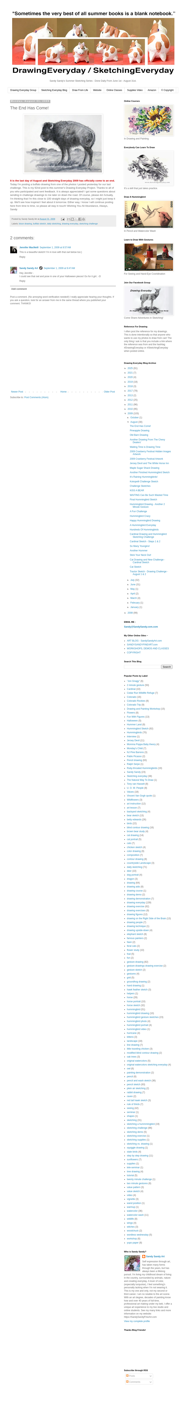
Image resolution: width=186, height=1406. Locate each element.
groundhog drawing (137, 981)
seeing (130, 1108)
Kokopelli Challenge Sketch (144, 481)
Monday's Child (135, 748)
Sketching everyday (137, 776)
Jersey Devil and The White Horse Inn (149, 463)
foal (129, 954)
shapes (130, 1116)
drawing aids (133, 886)
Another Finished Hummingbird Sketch (150, 472)
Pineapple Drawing (139, 430)
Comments (133, 1382)
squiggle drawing (135, 1147)
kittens (130, 1037)
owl (128, 1068)
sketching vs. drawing (138, 1143)
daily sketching (54, 223)
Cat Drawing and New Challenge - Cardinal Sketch (147, 561)
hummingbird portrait (137, 1025)
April (133, 593)
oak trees (131, 1056)
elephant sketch (135, 934)
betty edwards (134, 819)
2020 (130, 377)
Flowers (131, 712)
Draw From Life (80, 90)
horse (130, 997)
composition (133, 855)
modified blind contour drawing (142, 1052)
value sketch (133, 1191)
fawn (129, 942)
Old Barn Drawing (139, 435)
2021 (130, 372)
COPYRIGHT (134, 652)
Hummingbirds (134, 732)
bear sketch (133, 815)
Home (63, 391)
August (134, 422)
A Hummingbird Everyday (143, 525)
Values (130, 791)
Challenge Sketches (140, 486)
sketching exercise (136, 1135)
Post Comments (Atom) (36, 397)
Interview (131, 736)
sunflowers (132, 1159)
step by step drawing (137, 1155)
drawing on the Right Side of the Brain (146, 918)
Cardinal (131, 689)
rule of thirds (133, 1104)
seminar (131, 1112)
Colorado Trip (134, 704)
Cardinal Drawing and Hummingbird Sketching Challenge (148, 535)
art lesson (132, 807)
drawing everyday (70, 223)
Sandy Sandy (134, 772)
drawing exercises (136, 910)
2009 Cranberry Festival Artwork (146, 458)
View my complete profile (137, 1321)
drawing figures (135, 914)
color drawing (134, 851)
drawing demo (134, 894)
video (130, 1195)
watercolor (132, 1211)
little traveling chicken (138, 1048)
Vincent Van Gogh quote (139, 795)
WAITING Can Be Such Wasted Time (149, 495)
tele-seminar (133, 1167)
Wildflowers (133, 799)
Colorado (131, 697)
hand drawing (134, 985)
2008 (130, 612)
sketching (132, 1120)
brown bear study (136, 831)
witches (131, 1226)
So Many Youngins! (140, 546)
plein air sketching (136, 1088)
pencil (130, 1076)
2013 (130, 395)
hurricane (132, 1033)
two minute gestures (137, 1183)
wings (130, 1223)
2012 (130, 400)
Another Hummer (138, 550)
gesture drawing (135, 962)
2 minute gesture (135, 685)
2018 (130, 386)
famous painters (135, 938)
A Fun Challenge (138, 511)
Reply (22, 257)
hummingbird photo (137, 1021)
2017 (130, 390)
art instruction (134, 803)
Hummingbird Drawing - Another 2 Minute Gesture (147, 505)
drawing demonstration (138, 898)
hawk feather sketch (137, 989)
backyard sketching (137, 811)
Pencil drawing (134, 760)
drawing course (135, 890)
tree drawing (133, 1171)
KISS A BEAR (137, 490)
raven (130, 1096)
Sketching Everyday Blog (54, 90)
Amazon (152, 90)
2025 (130, 368)
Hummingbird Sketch (137, 728)
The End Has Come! (140, 426)
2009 (130, 413)
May (132, 589)
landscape (132, 1041)
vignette (131, 1199)
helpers (130, 993)
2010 (130, 409)
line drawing (133, 1045)
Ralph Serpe (133, 764)
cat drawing (133, 835)
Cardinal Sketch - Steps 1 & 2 (145, 541)
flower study (133, 950)
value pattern (133, 1187)
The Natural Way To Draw (140, 780)
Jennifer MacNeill (29, 247)
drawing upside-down (138, 930)
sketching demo (135, 1132)
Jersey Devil (133, 740)
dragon (130, 879)
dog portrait (133, 874)
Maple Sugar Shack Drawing (144, 468)
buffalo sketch (39, 223)
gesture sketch (134, 969)
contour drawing (135, 859)
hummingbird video (136, 1029)
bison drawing (25, 223)
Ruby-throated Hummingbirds (142, 768)
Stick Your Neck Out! (140, 555)
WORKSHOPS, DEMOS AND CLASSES (148, 648)
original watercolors (137, 1060)
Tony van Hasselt (136, 784)
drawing (131, 882)
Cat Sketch (135, 567)
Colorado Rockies (136, 701)
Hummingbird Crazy (140, 516)
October (134, 417)
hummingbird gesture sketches (142, 1017)
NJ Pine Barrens (135, 752)
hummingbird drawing (138, 1013)
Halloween (132, 720)
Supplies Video (135, 90)
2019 (130, 381)
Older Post (109, 391)
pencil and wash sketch (139, 1080)
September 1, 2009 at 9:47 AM (59, 268)
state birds (132, 1151)
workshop (132, 1238)
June (133, 584)
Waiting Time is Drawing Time (145, 447)
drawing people (135, 922)
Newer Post (17, 391)
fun (128, 957)
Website (97, 90)
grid (129, 977)
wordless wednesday (137, 1234)
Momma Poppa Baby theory (141, 744)
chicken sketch (134, 847)
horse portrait (134, 1001)
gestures (131, 973)
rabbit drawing (134, 1092)
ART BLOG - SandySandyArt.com (144, 640)
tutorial (130, 1175)
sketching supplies (136, 1139)
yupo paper (133, 1242)
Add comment (19, 289)
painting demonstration (138, 1072)
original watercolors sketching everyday (147, 1064)
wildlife (130, 1218)
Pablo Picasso (134, 756)
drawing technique (136, 926)
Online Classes (114, 90)
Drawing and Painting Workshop (143, 708)
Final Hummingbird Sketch (143, 499)
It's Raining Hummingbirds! (144, 477)
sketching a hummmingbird (141, 1124)
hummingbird (133, 1009)
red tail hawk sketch (137, 1100)
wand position (134, 1203)
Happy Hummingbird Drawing (145, 520)
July (132, 580)
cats (129, 843)
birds (129, 823)
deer (129, 871)
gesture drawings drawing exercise (145, 965)
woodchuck (133, 1230)
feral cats (131, 946)
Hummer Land (134, 724)
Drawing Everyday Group (23, 90)
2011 (130, 404)
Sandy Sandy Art (28, 268)
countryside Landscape (139, 863)
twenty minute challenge (139, 1179)
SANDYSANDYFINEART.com (142, 644)
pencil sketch (133, 1084)
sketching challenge (88, 223)
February (135, 602)
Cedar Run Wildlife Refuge (140, 693)
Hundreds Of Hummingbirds (144, 529)
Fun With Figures (136, 716)
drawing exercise (135, 906)
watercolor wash (135, 1215)
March (134, 598)
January (134, 607)
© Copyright (167, 90)
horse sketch (133, 1005)
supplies (131, 1163)
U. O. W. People (135, 788)
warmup (131, 1207)
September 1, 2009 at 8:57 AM (55, 247)
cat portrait (132, 839)
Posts (130, 1376)
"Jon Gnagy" (133, 681)
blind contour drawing (138, 827)
